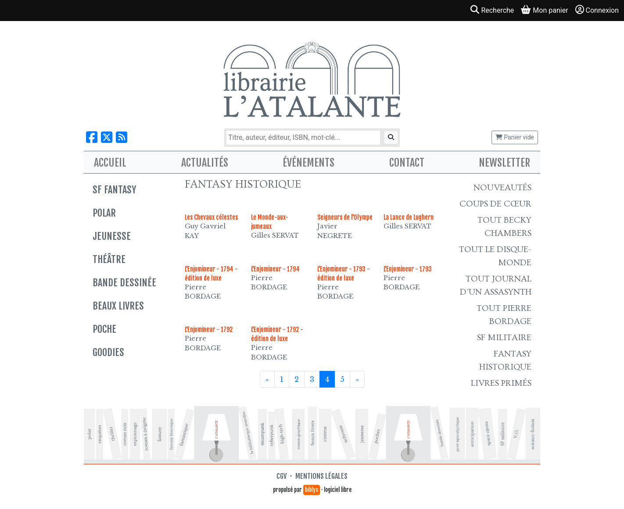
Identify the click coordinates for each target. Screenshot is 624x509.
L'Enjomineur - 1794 (275, 269)
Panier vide (514, 137)
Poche (104, 329)
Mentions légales (321, 476)
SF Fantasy (114, 190)
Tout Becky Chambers (504, 226)
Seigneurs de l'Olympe (345, 217)
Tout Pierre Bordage (504, 314)
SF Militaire (504, 337)
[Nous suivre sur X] (106, 137)
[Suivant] (357, 379)
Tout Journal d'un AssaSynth (495, 285)
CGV (281, 476)
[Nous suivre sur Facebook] (91, 137)
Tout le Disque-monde (495, 256)
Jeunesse (112, 236)
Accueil (110, 162)
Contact (406, 162)
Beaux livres (118, 306)
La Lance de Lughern (409, 217)
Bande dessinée (124, 282)
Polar (104, 213)
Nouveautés (502, 187)
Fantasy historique (505, 360)
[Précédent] (267, 379)
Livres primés (501, 383)
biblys (311, 489)
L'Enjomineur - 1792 (209, 329)
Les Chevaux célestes (211, 217)
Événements (308, 162)
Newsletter (504, 162)
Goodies (108, 352)
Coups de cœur (495, 204)
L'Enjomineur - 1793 (408, 269)
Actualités (204, 162)
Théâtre (109, 259)
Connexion (597, 9)
